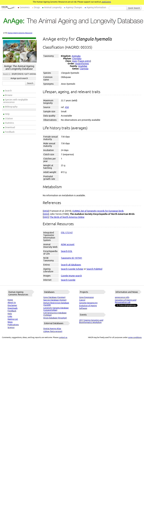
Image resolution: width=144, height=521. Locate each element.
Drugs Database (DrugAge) (55, 318)
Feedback (9, 132)
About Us (12, 302)
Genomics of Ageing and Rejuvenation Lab (125, 301)
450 (67, 107)
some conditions (135, 337)
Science (11, 327)
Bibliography (11, 106)
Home (10, 300)
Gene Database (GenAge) (54, 297)
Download (10, 127)
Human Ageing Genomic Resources (20, 33)
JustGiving (106, 2)
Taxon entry (84, 61)
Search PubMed (94, 269)
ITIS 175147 (67, 232)
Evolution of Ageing (88, 306)
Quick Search (134, 8)
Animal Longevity (53, 7)
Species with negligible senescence (15, 100)
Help (7, 114)
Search (8, 90)
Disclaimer (12, 305)
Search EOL (66, 251)
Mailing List (13, 319)
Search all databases (71, 264)
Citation (9, 118)
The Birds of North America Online (67, 217)
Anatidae (82, 66)
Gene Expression (86, 297)
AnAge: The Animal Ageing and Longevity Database (19, 67)
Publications (13, 325)
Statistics (9, 123)
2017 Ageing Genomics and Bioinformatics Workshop (91, 321)
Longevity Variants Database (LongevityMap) (56, 309)
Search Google (68, 280)
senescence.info (122, 297)
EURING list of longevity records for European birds (98, 211)
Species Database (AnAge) (55, 300)
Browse (8, 95)
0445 (46, 217)
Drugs (37, 7)
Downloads (12, 308)
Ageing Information (96, 7)
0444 (46, 214)
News (10, 322)
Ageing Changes (74, 7)
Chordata (76, 58)
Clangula (84, 68)
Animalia (76, 56)
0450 (46, 211)
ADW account (67, 244)
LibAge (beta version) (52, 331)
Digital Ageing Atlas (52, 328)
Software (83, 308)
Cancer (82, 300)
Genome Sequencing (88, 303)
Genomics (25, 7)
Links (10, 316)
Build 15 (6, 74)
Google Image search (71, 275)
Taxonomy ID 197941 (71, 258)
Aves (74, 61)
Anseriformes (82, 63)
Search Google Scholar (72, 269)
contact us (63, 337)
